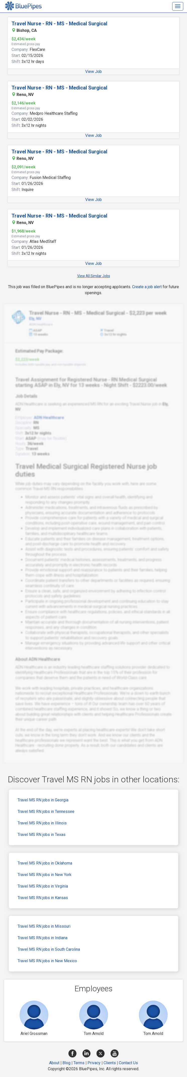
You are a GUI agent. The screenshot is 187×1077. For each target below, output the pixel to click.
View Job (93, 71)
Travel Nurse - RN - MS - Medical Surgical (59, 24)
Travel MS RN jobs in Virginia (43, 886)
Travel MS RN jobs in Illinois (42, 823)
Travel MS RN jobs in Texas (41, 834)
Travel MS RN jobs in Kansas (43, 897)
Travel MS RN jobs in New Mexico (47, 960)
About (54, 1062)
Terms (78, 1062)
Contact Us (128, 1062)
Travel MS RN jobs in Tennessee (46, 811)
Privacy (94, 1062)
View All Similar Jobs (93, 276)
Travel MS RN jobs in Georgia (43, 800)
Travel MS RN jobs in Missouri (44, 926)
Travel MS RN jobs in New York (44, 874)
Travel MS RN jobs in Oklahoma (45, 863)
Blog (66, 1062)
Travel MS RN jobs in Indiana (42, 937)
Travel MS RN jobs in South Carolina (49, 949)
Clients (110, 1062)
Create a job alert (147, 286)
